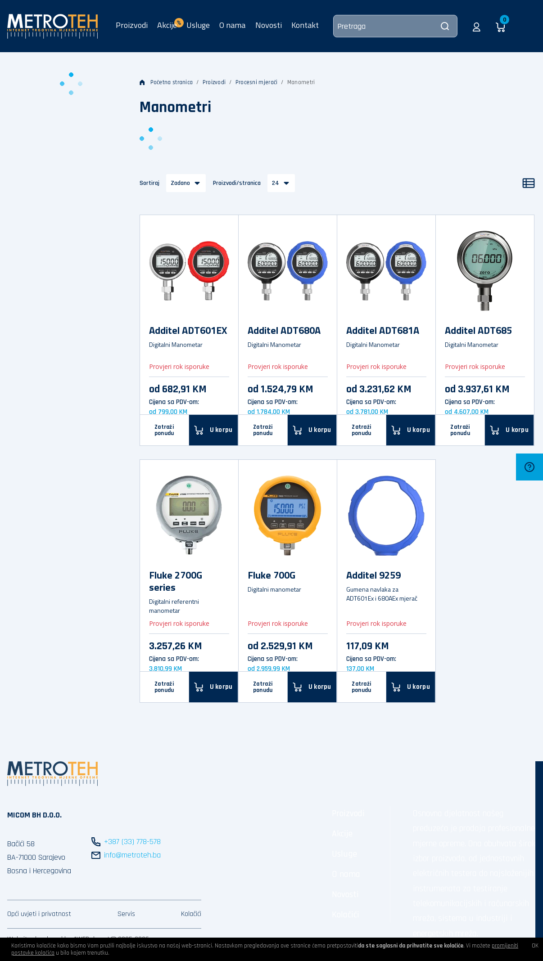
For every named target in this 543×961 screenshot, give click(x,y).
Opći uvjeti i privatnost (39, 914)
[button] (476, 26)
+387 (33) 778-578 (132, 841)
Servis (126, 914)
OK (535, 945)
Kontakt (305, 25)
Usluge (198, 25)
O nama (232, 25)
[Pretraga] (395, 26)
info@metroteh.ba (132, 855)
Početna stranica (166, 82)
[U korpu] (410, 686)
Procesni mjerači (256, 82)
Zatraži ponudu (164, 430)
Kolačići (191, 914)
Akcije (342, 834)
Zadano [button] (180, 183)
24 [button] (275, 183)
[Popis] (528, 183)
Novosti (268, 25)
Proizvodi (132, 25)
